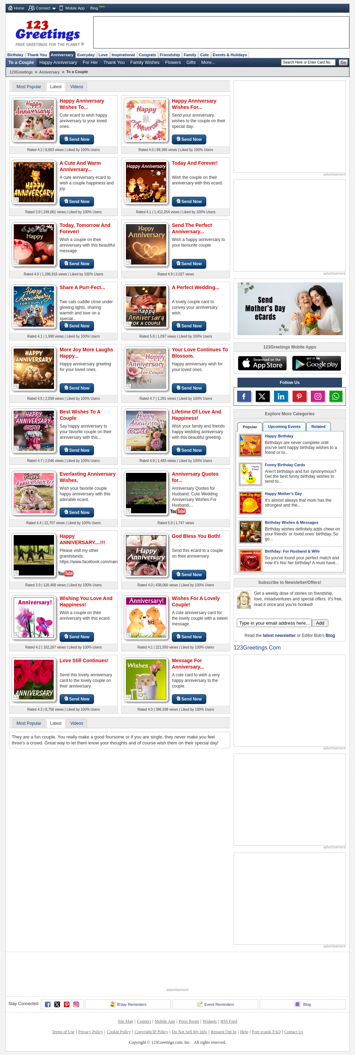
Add (320, 623)
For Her (90, 62)
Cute (204, 55)
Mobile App (75, 8)
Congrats (147, 55)
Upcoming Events (284, 426)
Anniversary (62, 55)
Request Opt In (223, 1031)
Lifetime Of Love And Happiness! (196, 415)
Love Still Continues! (84, 660)
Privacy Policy (90, 1031)
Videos (76, 86)
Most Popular (28, 86)
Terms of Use (63, 1031)
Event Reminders (215, 1004)
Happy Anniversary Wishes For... (194, 104)
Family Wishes (145, 62)
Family (190, 55)
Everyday (86, 55)
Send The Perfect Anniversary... (192, 228)
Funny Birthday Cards (285, 465)
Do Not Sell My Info (189, 1031)
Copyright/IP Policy (151, 1031)
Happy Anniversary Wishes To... (82, 104)
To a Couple (21, 62)
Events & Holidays (230, 55)
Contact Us (293, 1031)
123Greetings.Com (257, 648)
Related (319, 426)
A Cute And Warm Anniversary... (80, 166)
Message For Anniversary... (188, 664)
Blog (94, 8)
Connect (43, 8)
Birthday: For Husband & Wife (292, 551)
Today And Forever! (195, 163)
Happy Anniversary (58, 62)
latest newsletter (279, 635)
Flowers (173, 62)
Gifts (191, 62)
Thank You (37, 55)
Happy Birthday (279, 436)
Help (244, 1031)
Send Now (76, 139)
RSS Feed (228, 1021)
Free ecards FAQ (266, 1031)
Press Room (189, 1021)
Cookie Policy (118, 1031)
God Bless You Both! (196, 536)
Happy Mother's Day (283, 493)
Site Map (125, 1021)
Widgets (210, 1021)
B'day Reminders (128, 1004)
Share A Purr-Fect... (82, 287)
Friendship (170, 55)
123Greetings (21, 72)
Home (19, 8)
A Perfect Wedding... (195, 287)
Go (343, 62)
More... (208, 62)
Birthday (15, 55)
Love (103, 55)
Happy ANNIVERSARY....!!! (82, 539)
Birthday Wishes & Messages (292, 522)
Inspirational (123, 55)
